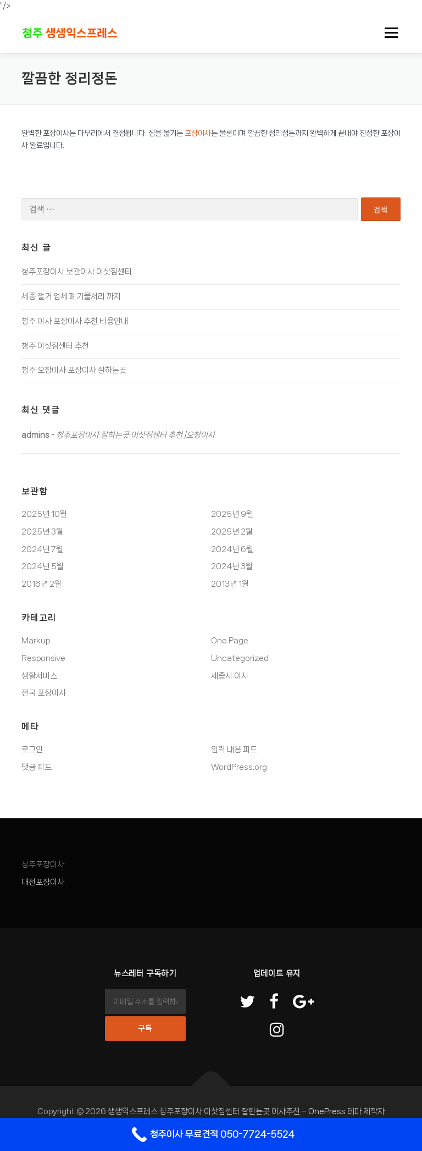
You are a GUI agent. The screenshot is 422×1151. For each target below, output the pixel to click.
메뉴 (389, 32)
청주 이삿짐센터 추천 (55, 346)
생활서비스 (39, 675)
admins (35, 435)
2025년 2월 (232, 531)
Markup (35, 640)
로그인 (32, 749)
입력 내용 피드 (234, 749)
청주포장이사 (42, 864)
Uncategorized (240, 658)
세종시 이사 (229, 675)
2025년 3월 (42, 531)
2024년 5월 (42, 566)
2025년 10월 (44, 514)
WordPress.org (239, 767)
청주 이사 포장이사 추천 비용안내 (74, 321)
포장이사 (198, 133)
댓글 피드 (36, 767)
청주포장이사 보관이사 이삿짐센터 (76, 271)
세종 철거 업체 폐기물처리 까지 (71, 296)
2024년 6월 (232, 549)
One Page (229, 640)
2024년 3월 (232, 566)
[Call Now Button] (211, 1134)
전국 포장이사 (43, 693)
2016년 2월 (41, 584)
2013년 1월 (230, 584)
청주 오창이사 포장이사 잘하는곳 (73, 370)
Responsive (43, 658)
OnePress (327, 1111)
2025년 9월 (232, 514)
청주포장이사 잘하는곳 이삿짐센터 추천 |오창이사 (135, 435)
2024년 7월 (42, 549)
